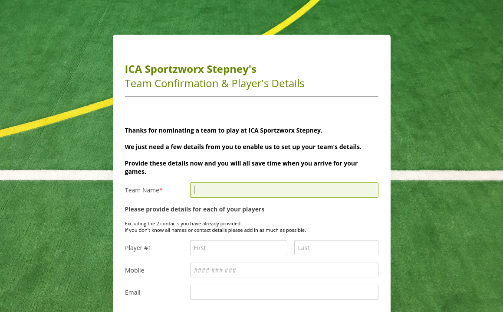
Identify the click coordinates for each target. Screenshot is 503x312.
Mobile (135, 270)
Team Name (142, 190)
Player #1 (138, 248)
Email (133, 292)
